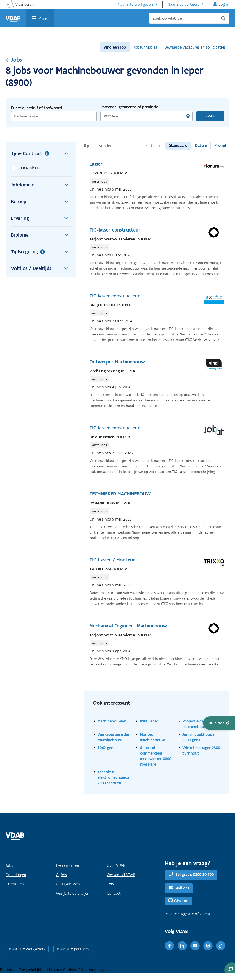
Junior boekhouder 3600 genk (199, 737)
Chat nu (181, 901)
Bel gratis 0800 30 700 (194, 874)
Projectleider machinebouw (194, 724)
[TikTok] (220, 945)
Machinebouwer (112, 721)
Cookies (70, 969)
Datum (201, 145)
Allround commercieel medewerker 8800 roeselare (155, 755)
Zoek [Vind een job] (210, 116)
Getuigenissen (68, 883)
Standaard (178, 145)
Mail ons (182, 888)
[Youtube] (195, 945)
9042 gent (106, 747)
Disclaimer (9, 969)
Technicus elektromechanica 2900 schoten (113, 777)
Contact (114, 893)
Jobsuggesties (145, 47)
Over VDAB (116, 865)
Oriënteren (15, 883)
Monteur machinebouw (152, 737)
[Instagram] (208, 945)
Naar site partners (183, 4)
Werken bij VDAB (121, 874)
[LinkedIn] (182, 945)
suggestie (186, 913)
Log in (223, 4)
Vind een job (115, 47)
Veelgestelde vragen (72, 893)
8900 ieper (149, 721)
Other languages (92, 969)
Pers (110, 883)
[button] (219, 723)
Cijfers (61, 874)
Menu (43, 18)
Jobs (14, 59)
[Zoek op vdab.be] (189, 18)
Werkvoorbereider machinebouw (114, 737)
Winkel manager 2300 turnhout (201, 750)
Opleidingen (16, 874)
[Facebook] (169, 945)
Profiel (220, 145)
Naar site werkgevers (136, 4)
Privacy (56, 969)
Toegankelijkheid (34, 969)
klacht (205, 913)
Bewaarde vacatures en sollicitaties (195, 47)
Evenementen (67, 865)
